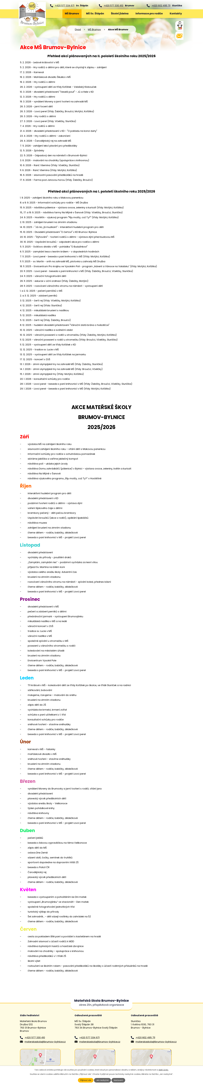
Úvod (54, 13)
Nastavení (118, 1080)
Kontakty (176, 13)
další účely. (164, 1070)
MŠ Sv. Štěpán (95, 13)
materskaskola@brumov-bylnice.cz (45, 1041)
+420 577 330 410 (113, 5)
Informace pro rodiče (149, 13)
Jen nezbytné (102, 1080)
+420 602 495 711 (161, 5)
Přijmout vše (85, 1080)
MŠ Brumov (72, 13)
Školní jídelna (120, 13)
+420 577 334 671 (64, 5)
